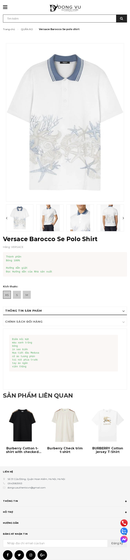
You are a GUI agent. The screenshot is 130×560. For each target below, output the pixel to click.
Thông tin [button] (65, 502)
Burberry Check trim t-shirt (65, 450)
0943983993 (15, 483)
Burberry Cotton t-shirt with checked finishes (22, 450)
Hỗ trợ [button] (65, 513)
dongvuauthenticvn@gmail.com (27, 487)
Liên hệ (8, 471)
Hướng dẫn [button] (65, 524)
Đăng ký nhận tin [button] (65, 534)
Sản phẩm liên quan (38, 395)
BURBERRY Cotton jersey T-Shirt (107, 450)
